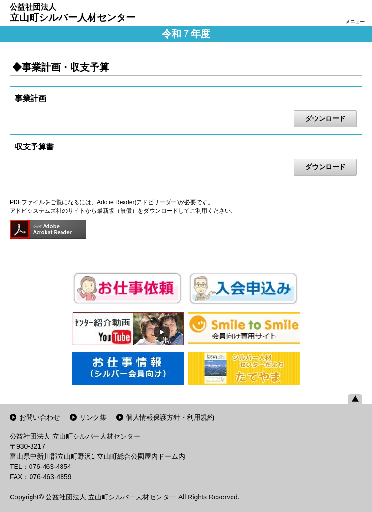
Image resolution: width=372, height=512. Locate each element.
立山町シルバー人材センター (73, 12)
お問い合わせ (39, 417)
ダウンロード (325, 118)
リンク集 (93, 417)
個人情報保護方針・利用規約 (170, 417)
